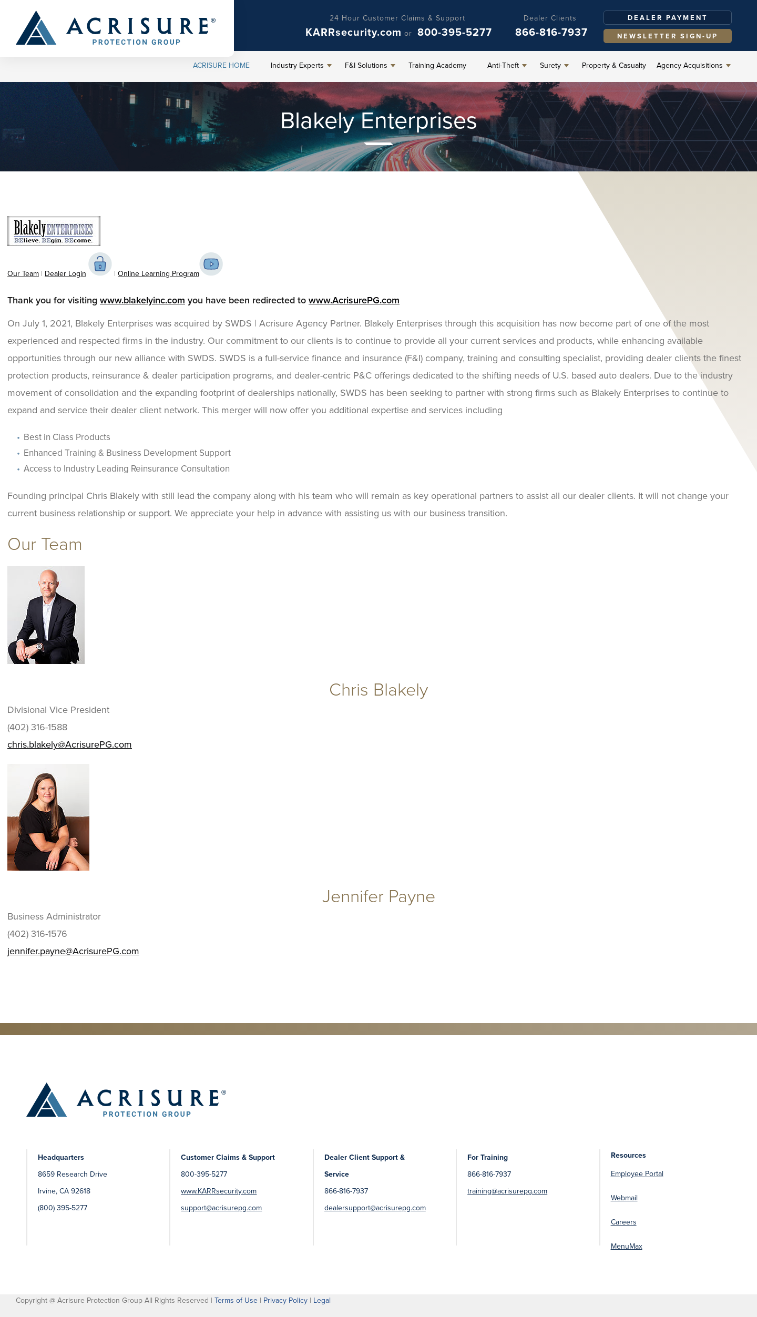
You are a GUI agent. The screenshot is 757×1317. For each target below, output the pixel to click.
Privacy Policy (285, 1300)
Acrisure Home (221, 65)
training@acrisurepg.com (507, 1191)
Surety (550, 65)
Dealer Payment (668, 18)
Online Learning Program (158, 273)
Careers (624, 1222)
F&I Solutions (366, 65)
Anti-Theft (503, 65)
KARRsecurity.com (353, 32)
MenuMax (626, 1246)
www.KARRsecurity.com (219, 1191)
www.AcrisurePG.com (354, 300)
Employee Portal (637, 1173)
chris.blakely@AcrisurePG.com (69, 744)
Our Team (23, 273)
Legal (322, 1300)
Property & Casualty (614, 65)
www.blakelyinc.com (142, 300)
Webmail (624, 1197)
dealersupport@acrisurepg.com (375, 1207)
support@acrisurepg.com (221, 1207)
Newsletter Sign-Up (667, 36)
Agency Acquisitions (690, 65)
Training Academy (437, 65)
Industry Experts (297, 65)
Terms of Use (236, 1300)
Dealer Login (65, 273)
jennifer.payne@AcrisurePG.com (73, 951)
